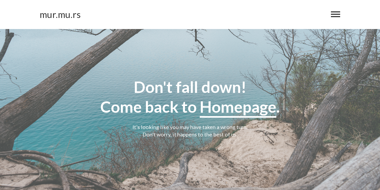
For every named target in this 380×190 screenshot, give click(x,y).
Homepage (238, 106)
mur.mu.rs (60, 14)
